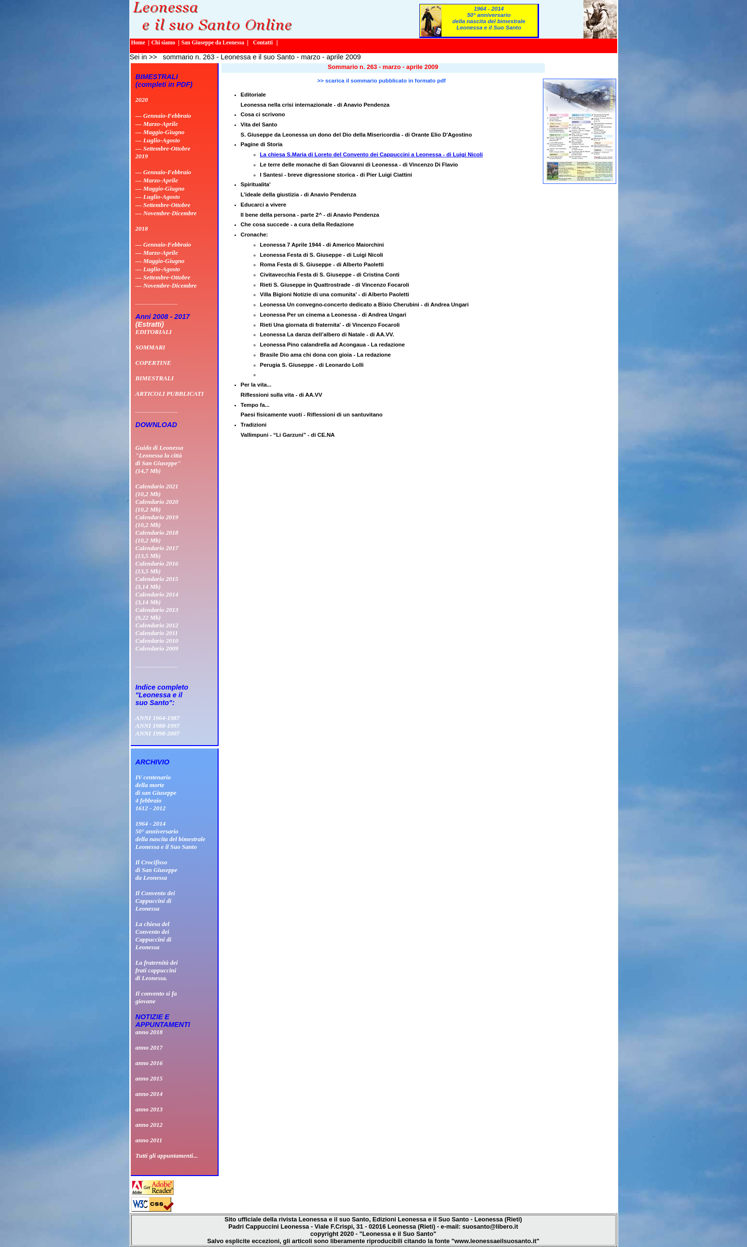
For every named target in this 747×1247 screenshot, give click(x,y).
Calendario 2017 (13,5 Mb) (157, 551)
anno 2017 (149, 1047)
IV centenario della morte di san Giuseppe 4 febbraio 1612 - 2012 (156, 793)
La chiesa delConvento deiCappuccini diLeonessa (154, 935)
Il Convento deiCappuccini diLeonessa (155, 900)
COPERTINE (153, 362)
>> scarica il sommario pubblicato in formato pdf (381, 80)
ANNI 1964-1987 (158, 717)
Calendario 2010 (157, 640)
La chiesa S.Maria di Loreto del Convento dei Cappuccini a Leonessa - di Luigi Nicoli (371, 154)
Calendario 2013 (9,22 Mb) (157, 613)
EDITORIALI (154, 331)
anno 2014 (149, 1093)
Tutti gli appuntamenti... (167, 1155)
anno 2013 (149, 1109)
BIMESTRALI (155, 378)
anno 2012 (149, 1124)
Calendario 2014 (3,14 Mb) (157, 598)
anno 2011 (149, 1140)
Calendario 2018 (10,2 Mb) (157, 536)
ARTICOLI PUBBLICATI (170, 393)
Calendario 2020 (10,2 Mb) (157, 505)
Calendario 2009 (157, 648)
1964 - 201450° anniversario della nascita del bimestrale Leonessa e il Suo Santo (489, 17)
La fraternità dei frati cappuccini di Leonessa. (157, 970)
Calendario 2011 (157, 633)
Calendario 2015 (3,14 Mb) (157, 582)
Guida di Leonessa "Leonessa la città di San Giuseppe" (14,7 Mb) (159, 459)
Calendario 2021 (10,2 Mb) (157, 490)
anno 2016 (149, 1063)
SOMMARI (151, 347)
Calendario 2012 (157, 625)
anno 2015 (149, 1078)
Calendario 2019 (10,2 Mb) (157, 520)
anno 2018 (149, 1032)
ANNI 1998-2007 (158, 733)
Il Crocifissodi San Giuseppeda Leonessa (157, 870)
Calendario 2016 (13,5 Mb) (157, 567)
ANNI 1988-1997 (158, 725)
